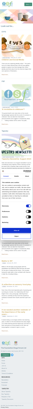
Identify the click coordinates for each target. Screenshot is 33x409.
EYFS (4, 31)
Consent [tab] (6, 176)
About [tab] (27, 176)
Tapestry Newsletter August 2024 (16, 158)
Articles (4, 370)
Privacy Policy (5, 406)
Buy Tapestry (5, 393)
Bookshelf (4, 381)
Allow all (16, 230)
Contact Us (6, 354)
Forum (3, 362)
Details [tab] (16, 176)
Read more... (5, 73)
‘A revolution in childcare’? (13, 108)
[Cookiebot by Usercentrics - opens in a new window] (23, 171)
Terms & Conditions (7, 372)
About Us (4, 367)
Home (3, 359)
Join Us (4, 365)
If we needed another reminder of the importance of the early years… (16, 311)
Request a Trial (6, 395)
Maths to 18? (7, 260)
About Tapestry (6, 390)
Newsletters (5, 379)
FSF (3, 80)
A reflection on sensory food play (16, 283)
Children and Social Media (13, 59)
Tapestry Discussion (7, 398)
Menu (28, 4)
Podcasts (4, 384)
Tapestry (5, 130)
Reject (16, 236)
